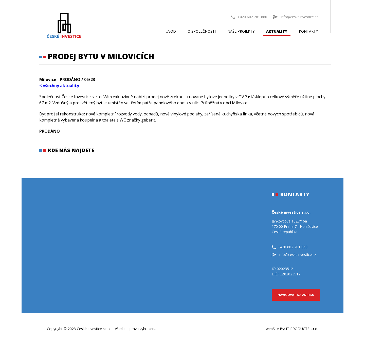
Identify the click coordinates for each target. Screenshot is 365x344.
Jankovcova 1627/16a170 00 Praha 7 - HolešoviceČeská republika (295, 226)
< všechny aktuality (59, 85)
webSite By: (292, 328)
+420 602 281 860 (249, 16)
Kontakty (308, 31)
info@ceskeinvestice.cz (294, 254)
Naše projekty (240, 31)
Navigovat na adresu (296, 295)
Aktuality (276, 31)
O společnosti (202, 31)
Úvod (171, 31)
